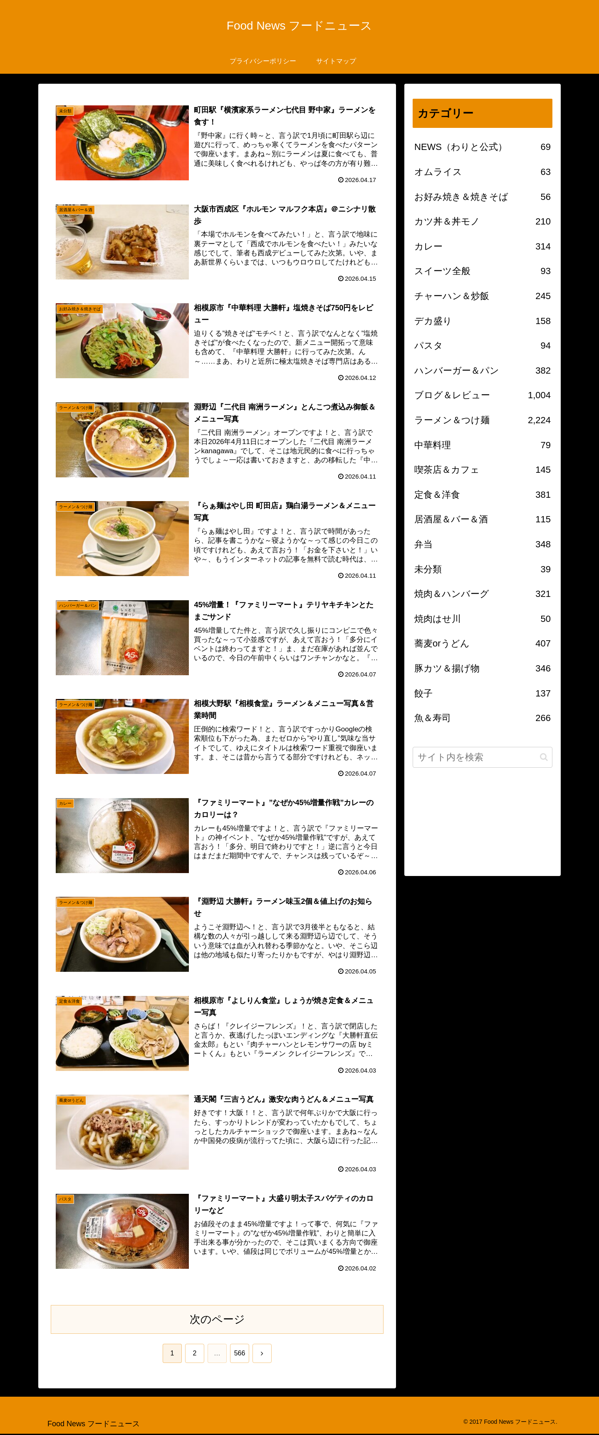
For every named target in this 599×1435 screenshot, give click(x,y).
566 (239, 1354)
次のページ (217, 1320)
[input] (482, 757)
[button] (544, 757)
